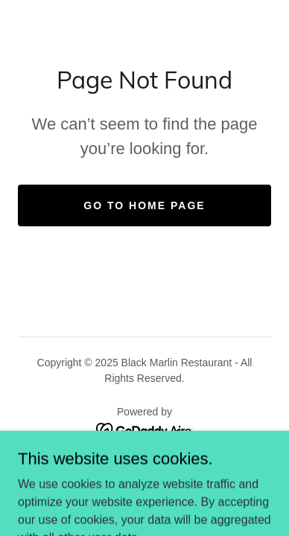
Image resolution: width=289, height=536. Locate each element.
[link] (145, 430)
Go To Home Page (144, 205)
